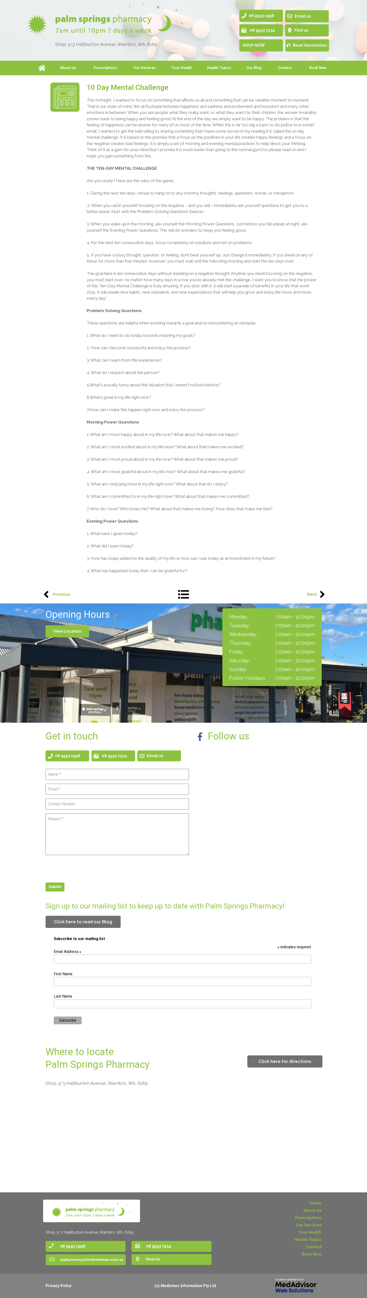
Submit (55, 886)
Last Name (63, 996)
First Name (63, 974)
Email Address (67, 951)
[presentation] (82, 868)
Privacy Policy (58, 1285)
